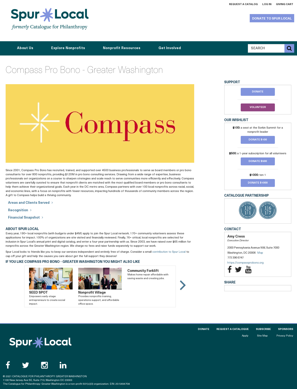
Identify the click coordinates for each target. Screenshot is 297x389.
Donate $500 (258, 161)
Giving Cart (284, 4)
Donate (257, 91)
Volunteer (258, 107)
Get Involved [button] (170, 48)
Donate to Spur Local (272, 18)
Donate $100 (258, 139)
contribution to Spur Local (169, 251)
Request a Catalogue (233, 329)
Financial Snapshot (24, 218)
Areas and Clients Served (29, 203)
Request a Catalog (243, 4)
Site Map (262, 335)
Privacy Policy (284, 335)
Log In (266, 4)
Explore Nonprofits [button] (68, 48)
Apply (245, 335)
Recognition (18, 210)
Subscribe (263, 329)
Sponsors (285, 329)
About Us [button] (25, 48)
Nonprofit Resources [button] (122, 48)
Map (260, 253)
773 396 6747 (235, 257)
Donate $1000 (258, 182)
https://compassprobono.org (249, 263)
